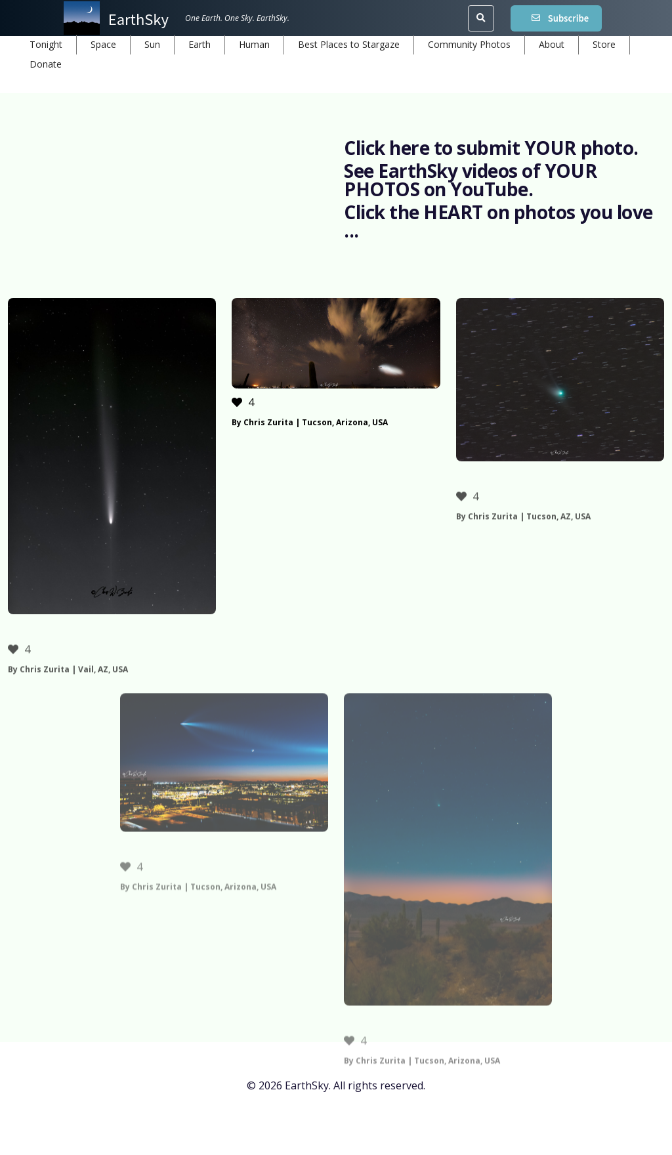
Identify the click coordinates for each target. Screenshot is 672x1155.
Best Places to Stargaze (349, 44)
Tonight (46, 44)
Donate (46, 64)
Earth (199, 44)
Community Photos (469, 44)
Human (254, 44)
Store (604, 44)
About (551, 44)
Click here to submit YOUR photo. (491, 147)
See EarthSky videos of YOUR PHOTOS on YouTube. (470, 179)
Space (103, 44)
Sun (152, 44)
